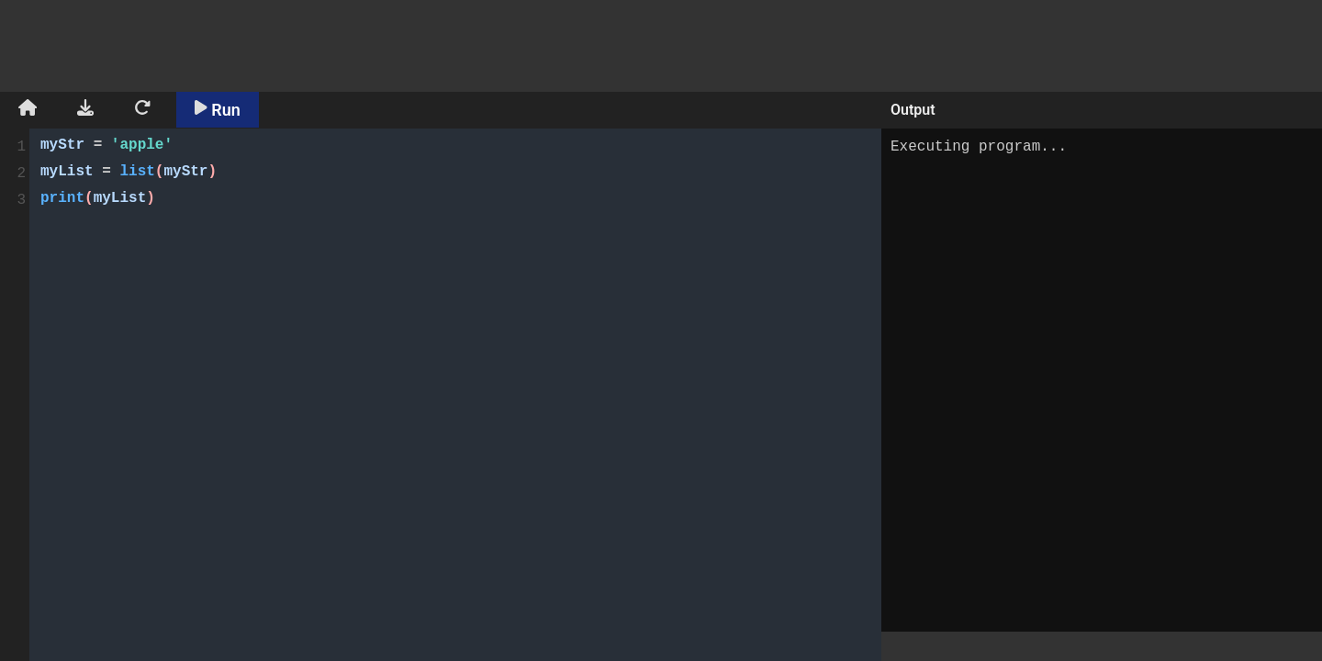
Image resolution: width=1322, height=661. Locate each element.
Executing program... (1101, 380)
